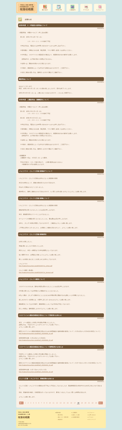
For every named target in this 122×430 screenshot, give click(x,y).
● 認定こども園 (75, 415)
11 (53, 403)
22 (93, 403)
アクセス (86, 10)
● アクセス (90, 417)
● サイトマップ (92, 419)
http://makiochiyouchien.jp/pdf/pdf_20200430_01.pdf (36, 365)
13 (60, 403)
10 (50, 403)
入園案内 (72, 10)
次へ (100, 403)
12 (57, 403)
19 (82, 403)
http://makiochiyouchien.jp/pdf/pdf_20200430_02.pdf (36, 372)
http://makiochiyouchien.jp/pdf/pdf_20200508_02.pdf (36, 340)
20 (85, 403)
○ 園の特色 (60, 415)
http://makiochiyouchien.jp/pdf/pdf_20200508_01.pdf (36, 333)
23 (96, 403)
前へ (21, 403)
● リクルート (91, 412)
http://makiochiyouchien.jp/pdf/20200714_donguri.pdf (36, 272)
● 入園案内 (74, 412)
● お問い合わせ (92, 415)
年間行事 (59, 10)
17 (75, 403)
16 (71, 403)
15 (68, 403)
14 (64, 403)
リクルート (100, 10)
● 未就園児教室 (75, 417)
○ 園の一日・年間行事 (62, 417)
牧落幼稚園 (27, 7)
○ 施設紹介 (60, 419)
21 (89, 403)
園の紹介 (45, 10)
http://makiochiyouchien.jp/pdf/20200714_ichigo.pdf (35, 266)
